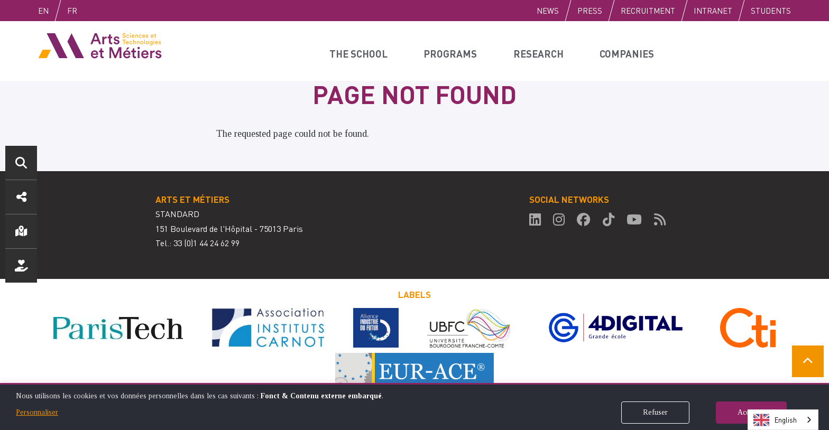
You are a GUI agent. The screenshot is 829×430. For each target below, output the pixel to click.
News (548, 10)
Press (589, 10)
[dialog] (414, 406)
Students (771, 10)
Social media (21, 197)
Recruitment (648, 10)
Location (21, 231)
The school (361, 51)
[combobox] (783, 419)
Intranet (713, 10)
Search (21, 163)
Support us (21, 266)
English (54, 10)
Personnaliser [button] (37, 412)
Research (541, 51)
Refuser (655, 412)
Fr (94, 10)
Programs (453, 51)
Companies (631, 51)
